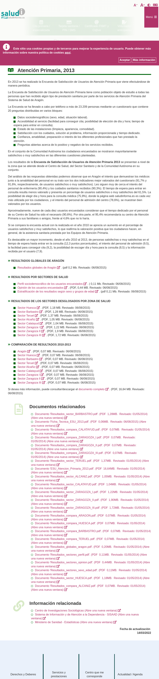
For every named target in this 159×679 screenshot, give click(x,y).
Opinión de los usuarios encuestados (40, 287)
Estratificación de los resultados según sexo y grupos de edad (55, 291)
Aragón (22, 351)
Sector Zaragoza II (29, 331)
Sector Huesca (26, 307)
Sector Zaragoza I (28, 327)
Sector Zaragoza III (29, 335)
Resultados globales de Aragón (36, 267)
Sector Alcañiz (26, 319)
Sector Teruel (25, 315)
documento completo (92, 389)
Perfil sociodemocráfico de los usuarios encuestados (50, 283)
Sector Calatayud (28, 323)
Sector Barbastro (27, 311)
